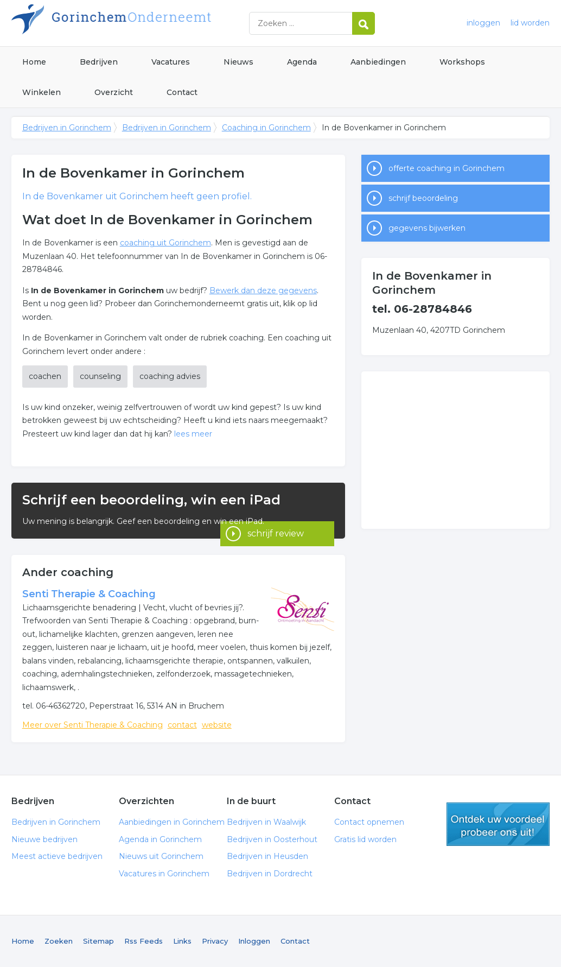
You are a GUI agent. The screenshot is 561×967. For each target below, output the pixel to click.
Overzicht (113, 92)
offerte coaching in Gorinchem (446, 168)
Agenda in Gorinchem (160, 839)
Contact (182, 92)
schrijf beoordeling (423, 198)
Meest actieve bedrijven (57, 856)
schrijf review (275, 524)
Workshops (462, 62)
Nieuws (238, 62)
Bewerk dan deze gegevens (263, 290)
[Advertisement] (455, 450)
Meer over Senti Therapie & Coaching (92, 725)
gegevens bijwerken (427, 228)
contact (182, 725)
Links (182, 941)
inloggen (483, 23)
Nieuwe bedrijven (44, 839)
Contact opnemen (369, 822)
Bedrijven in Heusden (267, 856)
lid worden (530, 23)
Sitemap (98, 941)
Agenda (302, 62)
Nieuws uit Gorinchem (161, 856)
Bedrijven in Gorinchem (147, 23)
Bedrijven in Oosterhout (272, 839)
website (217, 725)
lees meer (193, 434)
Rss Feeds (143, 941)
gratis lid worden (498, 824)
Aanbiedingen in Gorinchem (172, 822)
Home (34, 62)
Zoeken (58, 941)
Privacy (215, 941)
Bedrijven (99, 62)
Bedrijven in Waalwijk (266, 822)
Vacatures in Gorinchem (164, 873)
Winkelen (41, 92)
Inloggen (254, 941)
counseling (100, 376)
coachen (45, 376)
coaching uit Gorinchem (165, 243)
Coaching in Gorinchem (266, 127)
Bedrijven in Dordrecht (270, 873)
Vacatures (170, 62)
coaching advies (169, 376)
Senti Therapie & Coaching (89, 594)
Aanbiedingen (378, 62)
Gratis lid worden (365, 839)
